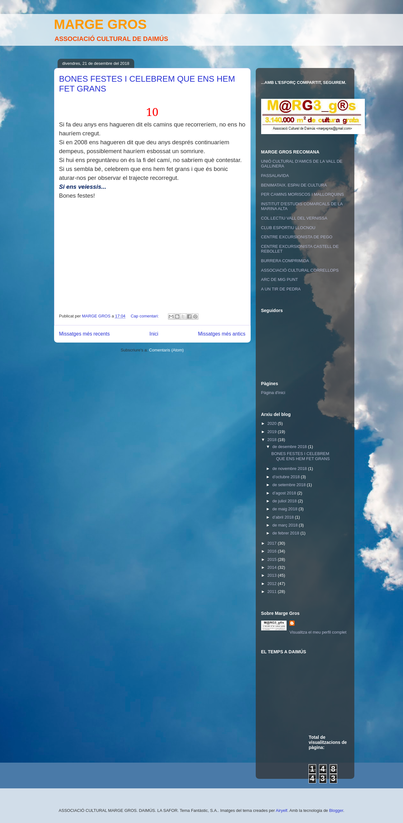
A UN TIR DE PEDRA (281, 289)
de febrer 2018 (286, 533)
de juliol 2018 (285, 501)
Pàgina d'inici (273, 392)
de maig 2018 (285, 509)
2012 (273, 583)
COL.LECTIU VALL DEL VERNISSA (294, 218)
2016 (273, 551)
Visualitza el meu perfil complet (317, 632)
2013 (273, 575)
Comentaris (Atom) (166, 350)
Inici (153, 334)
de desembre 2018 (290, 446)
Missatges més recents (84, 334)
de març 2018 (285, 525)
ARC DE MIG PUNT (279, 279)
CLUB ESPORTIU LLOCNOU (288, 227)
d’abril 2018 (283, 517)
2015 (273, 559)
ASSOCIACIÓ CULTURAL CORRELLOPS (300, 270)
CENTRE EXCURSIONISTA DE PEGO (296, 237)
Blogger (336, 810)
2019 (273, 431)
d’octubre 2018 (286, 476)
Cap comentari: (145, 316)
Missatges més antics (221, 334)
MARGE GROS (100, 24)
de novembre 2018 (290, 468)
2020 (273, 423)
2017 (273, 543)
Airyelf (281, 810)
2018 (273, 439)
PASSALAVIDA (275, 175)
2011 (273, 591)
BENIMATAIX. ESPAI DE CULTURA (294, 185)
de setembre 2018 (289, 484)
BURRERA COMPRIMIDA (285, 260)
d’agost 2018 (284, 493)
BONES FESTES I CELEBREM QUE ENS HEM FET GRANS (300, 456)
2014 (273, 567)
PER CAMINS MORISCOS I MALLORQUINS (302, 194)
